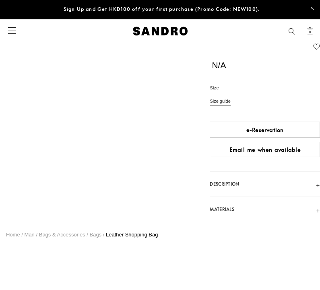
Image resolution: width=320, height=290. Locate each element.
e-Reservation (265, 130)
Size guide (220, 101)
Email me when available (265, 149)
